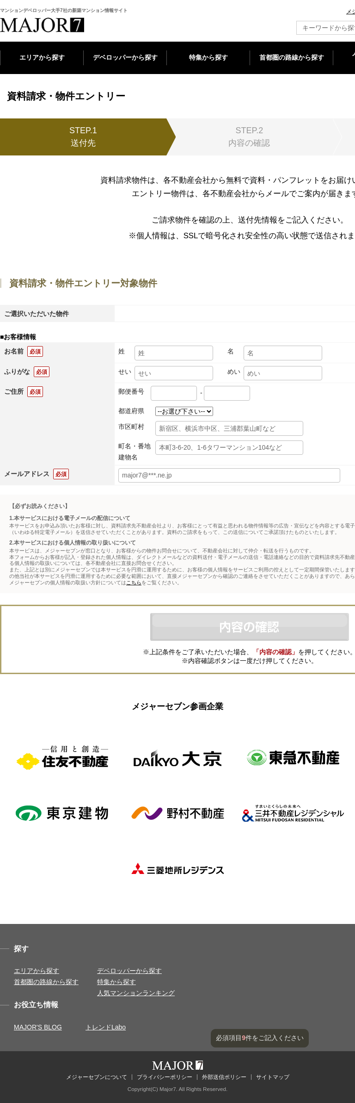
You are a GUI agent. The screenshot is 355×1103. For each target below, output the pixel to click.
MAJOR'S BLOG (38, 1027)
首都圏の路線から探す (291, 57)
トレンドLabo (106, 1027)
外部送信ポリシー (224, 1077)
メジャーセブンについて (96, 1077)
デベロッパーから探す (125, 57)
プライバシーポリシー (164, 1077)
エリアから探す (42, 57)
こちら (133, 582)
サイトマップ (272, 1077)
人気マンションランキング (136, 993)
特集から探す (208, 57)
